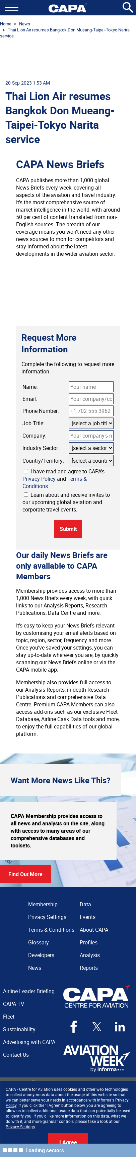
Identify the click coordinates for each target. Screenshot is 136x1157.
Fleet (8, 1016)
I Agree (68, 1142)
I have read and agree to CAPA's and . (63, 479)
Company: (34, 435)
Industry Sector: (40, 448)
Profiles (88, 942)
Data (85, 904)
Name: (30, 386)
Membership (43, 904)
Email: (29, 398)
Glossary (38, 942)
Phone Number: (40, 411)
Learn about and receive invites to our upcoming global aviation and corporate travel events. (66, 502)
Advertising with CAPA (29, 1042)
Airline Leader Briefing (29, 991)
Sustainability (19, 1029)
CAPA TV (13, 1004)
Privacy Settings (20, 1126)
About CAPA (94, 929)
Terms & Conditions (51, 929)
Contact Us (16, 1054)
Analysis (90, 955)
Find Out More (25, 874)
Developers (41, 955)
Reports (89, 967)
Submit (68, 529)
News (24, 24)
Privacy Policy (39, 478)
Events (87, 917)
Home (5, 24)
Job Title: (33, 423)
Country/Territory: (43, 460)
